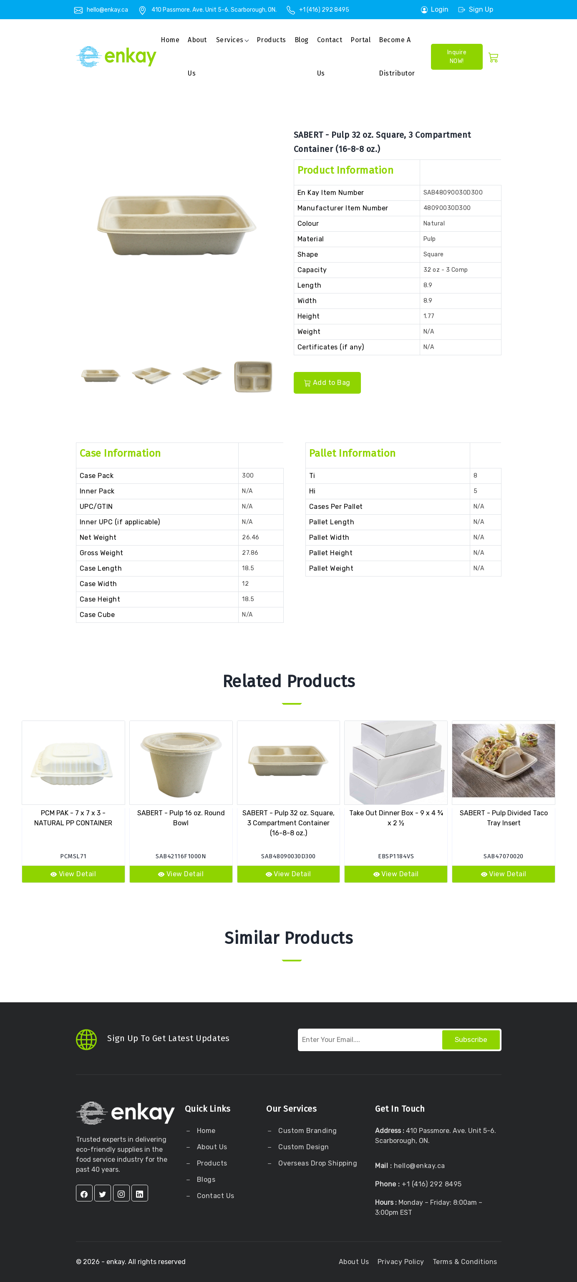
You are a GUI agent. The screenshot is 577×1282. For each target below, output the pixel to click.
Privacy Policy (401, 1262)
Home (170, 40)
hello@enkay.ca (107, 9)
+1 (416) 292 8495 (324, 9)
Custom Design (303, 1147)
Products (271, 40)
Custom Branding (307, 1131)
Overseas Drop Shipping (317, 1163)
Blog (302, 40)
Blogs (206, 1179)
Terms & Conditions (465, 1262)
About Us (211, 1147)
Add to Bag (327, 383)
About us (197, 56)
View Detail (73, 874)
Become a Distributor (397, 56)
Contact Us (330, 56)
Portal (360, 40)
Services (230, 40)
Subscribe (471, 1039)
